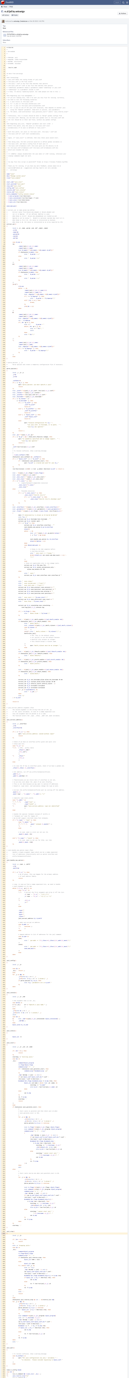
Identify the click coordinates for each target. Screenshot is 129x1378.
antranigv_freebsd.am (20, 21)
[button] (127, 2)
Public (16, 15)
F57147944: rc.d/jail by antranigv (17, 34)
